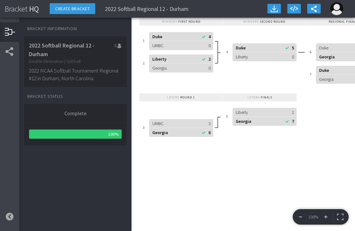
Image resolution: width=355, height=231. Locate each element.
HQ (22, 9)
